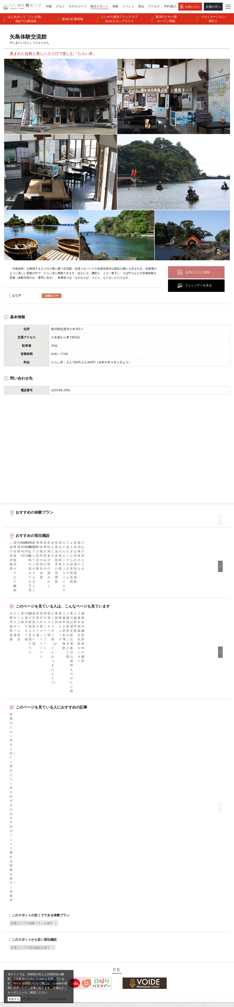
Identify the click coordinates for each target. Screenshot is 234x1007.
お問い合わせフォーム (195, 981)
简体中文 (184, 875)
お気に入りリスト (20, 911)
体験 (11, 890)
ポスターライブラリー (80, 916)
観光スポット (17, 885)
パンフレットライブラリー (83, 911)
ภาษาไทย (184, 890)
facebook (128, 865)
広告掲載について (77, 890)
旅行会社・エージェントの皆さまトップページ (89, 867)
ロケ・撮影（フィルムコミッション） (87, 939)
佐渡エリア (51, 295)
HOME (11, 837)
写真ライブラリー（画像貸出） (86, 900)
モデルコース (17, 880)
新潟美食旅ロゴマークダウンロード (89, 921)
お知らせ (14, 916)
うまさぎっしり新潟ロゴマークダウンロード (89, 928)
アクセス (14, 906)
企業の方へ (213, 7)
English (183, 865)
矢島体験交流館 (57, 837)
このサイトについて (78, 875)
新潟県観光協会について (81, 880)
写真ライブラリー (131, 971)
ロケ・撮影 (126, 981)
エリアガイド (17, 870)
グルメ (13, 875)
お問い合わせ (187, 913)
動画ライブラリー (77, 906)
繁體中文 (184, 880)
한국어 (182, 870)
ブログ (126, 880)
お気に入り (192, 7)
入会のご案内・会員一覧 (81, 885)
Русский (184, 885)
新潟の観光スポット (31, 837)
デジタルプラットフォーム (83, 947)
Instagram (129, 875)
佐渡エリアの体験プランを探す (32, 761)
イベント (14, 895)
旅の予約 (14, 900)
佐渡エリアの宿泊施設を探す (30, 786)
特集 (11, 865)
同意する (14, 999)
